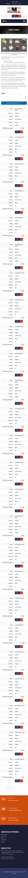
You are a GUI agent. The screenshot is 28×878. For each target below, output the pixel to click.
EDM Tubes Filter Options (13, 103)
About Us (8, 3)
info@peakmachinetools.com (15, 810)
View (19, 132)
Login (19, 3)
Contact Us (14, 3)
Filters (2, 837)
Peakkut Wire (4, 834)
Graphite (3, 841)
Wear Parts (3, 836)
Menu (4, 21)
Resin (2, 842)
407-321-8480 (15, 1)
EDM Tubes (3, 839)
